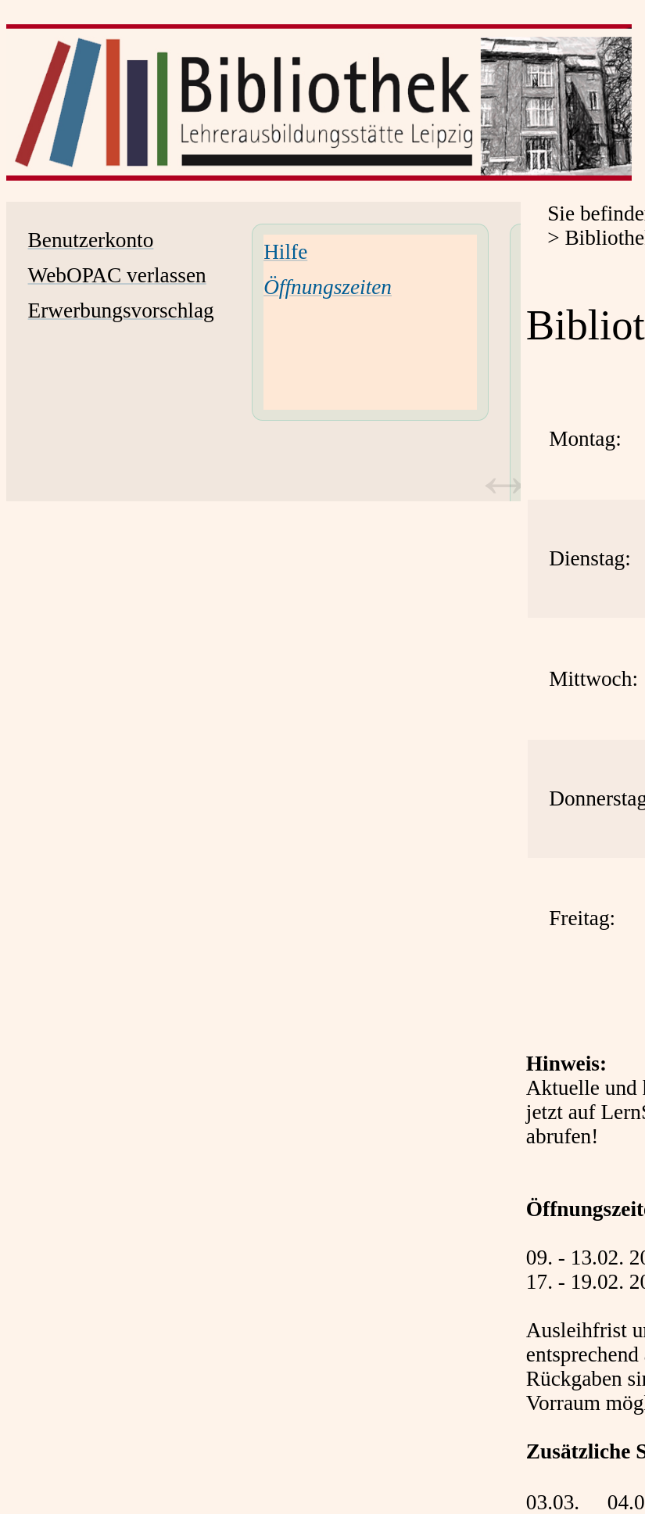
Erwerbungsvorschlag (121, 310)
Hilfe (285, 252)
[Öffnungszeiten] (327, 287)
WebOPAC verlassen (117, 275)
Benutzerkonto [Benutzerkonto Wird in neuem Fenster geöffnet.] (91, 240)
